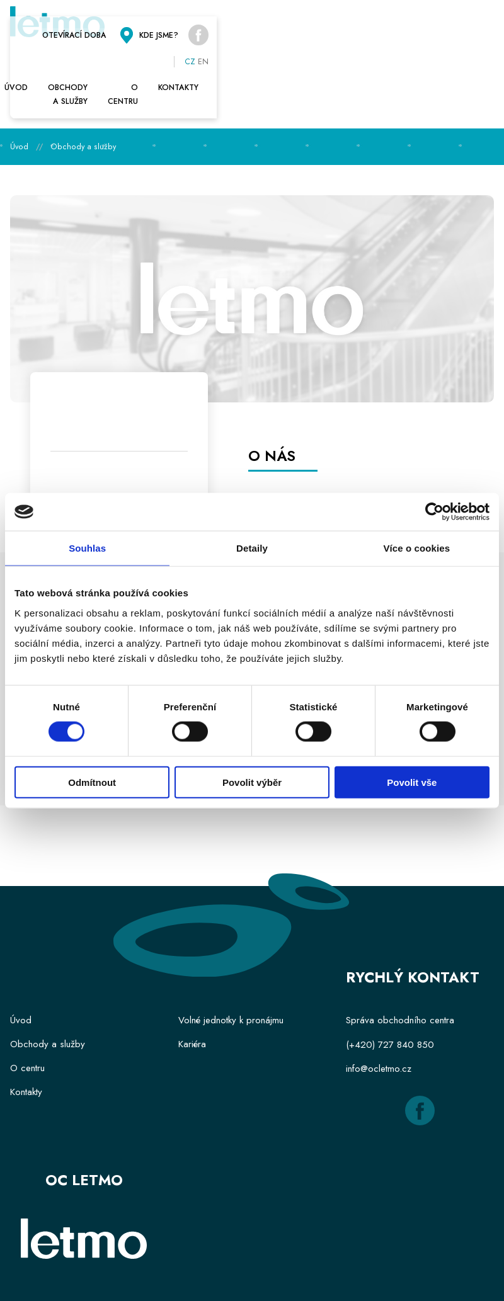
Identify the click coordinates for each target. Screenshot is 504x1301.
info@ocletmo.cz (378, 1018)
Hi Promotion (291, 1274)
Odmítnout (92, 781)
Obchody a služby (176, 59)
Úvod (31, 59)
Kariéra (192, 994)
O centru (329, 59)
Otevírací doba (296, 27)
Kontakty (464, 59)
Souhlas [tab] (87, 548)
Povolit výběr (252, 781)
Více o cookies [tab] (417, 548)
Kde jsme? (398, 27)
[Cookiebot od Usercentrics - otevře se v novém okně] (434, 512)
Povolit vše (412, 781)
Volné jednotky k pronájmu (231, 970)
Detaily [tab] (252, 548)
